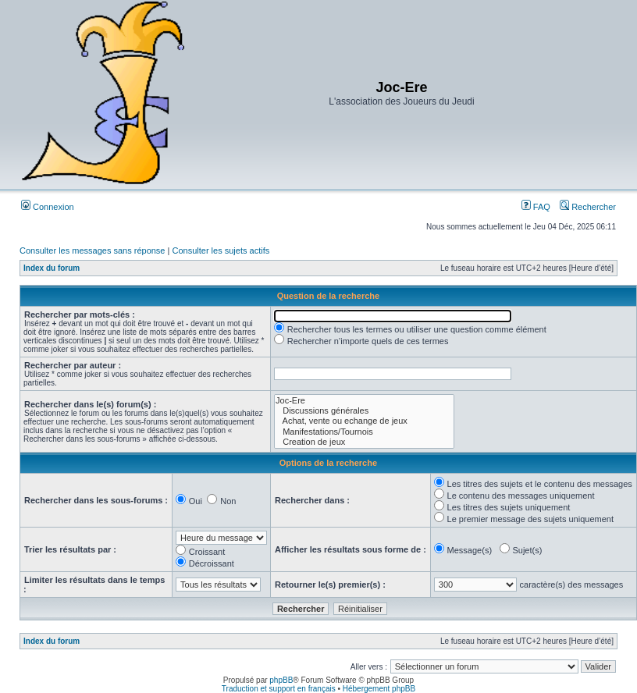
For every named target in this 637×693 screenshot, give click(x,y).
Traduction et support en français (279, 688)
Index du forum (51, 268)
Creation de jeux (364, 442)
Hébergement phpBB (379, 688)
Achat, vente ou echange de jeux (364, 421)
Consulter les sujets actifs (220, 250)
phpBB (281, 680)
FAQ (535, 206)
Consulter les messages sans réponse (92, 250)
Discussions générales (364, 411)
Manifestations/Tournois (364, 432)
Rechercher (588, 206)
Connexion (47, 206)
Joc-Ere (364, 401)
